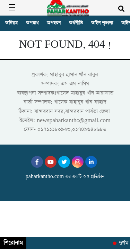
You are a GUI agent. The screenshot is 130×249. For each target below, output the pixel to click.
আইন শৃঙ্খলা (102, 23)
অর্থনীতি (76, 23)
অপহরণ (54, 23)
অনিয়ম (11, 23)
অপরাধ (32, 23)
